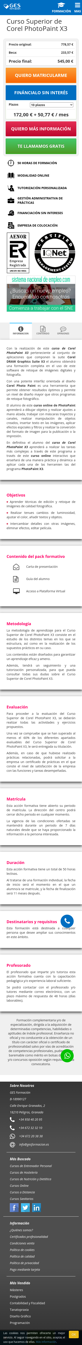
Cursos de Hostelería (24, 1172)
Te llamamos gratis (40, 146)
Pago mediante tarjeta (25, 1269)
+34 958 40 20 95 (30, 1119)
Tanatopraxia (19, 1310)
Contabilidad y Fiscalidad (27, 1303)
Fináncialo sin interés (41, 93)
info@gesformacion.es (33, 1144)
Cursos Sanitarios (21, 1199)
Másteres (16, 1290)
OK (74, 1334)
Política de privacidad (24, 1263)
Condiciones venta (22, 1243)
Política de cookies (22, 1250)
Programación (20, 1323)
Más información (46, 1341)
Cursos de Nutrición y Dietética (30, 1179)
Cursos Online (19, 1186)
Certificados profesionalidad (29, 1237)
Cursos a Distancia (22, 1192)
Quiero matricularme (41, 75)
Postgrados (18, 1296)
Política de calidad (22, 1256)
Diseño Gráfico (20, 1316)
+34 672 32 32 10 (30, 1128)
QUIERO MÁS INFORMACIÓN (41, 129)
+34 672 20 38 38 (31, 1136)
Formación (61, 7)
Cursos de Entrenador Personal (31, 1166)
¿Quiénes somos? (21, 1230)
